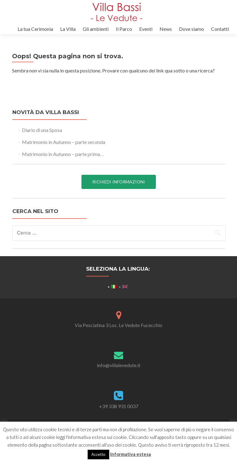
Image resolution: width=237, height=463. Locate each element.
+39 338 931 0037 (118, 406)
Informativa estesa (130, 454)
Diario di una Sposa (42, 130)
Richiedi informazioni (118, 181)
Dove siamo (191, 29)
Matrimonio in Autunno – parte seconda (63, 142)
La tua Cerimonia (35, 29)
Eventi (145, 29)
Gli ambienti (96, 29)
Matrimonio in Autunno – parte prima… (63, 154)
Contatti (220, 29)
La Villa (68, 29)
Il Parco (124, 29)
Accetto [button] (98, 454)
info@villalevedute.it (118, 365)
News (166, 29)
